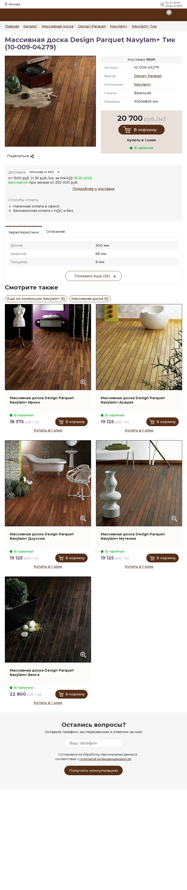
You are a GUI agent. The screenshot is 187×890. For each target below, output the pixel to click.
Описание (55, 231)
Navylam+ (142, 84)
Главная (12, 26)
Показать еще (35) (92, 276)
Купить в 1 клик (48, 430)
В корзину (145, 129)
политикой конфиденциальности (105, 759)
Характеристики (24, 232)
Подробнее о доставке (94, 189)
